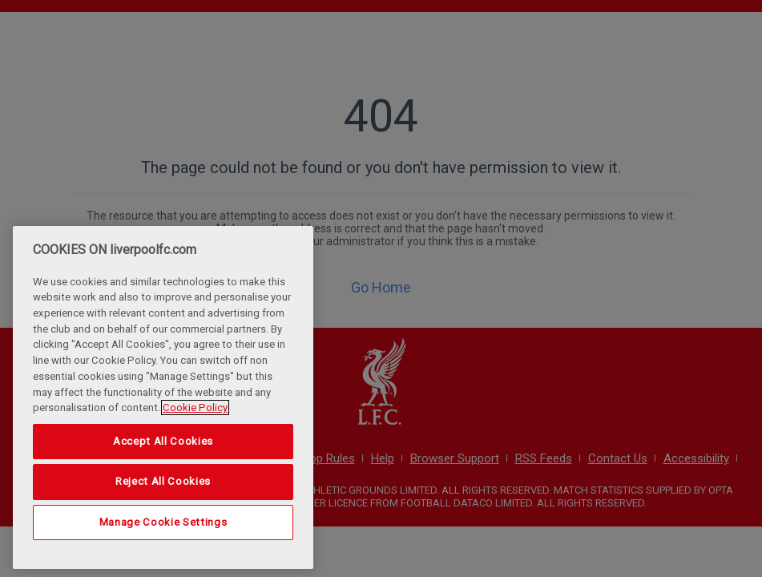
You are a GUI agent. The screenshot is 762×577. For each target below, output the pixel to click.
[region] (163, 397)
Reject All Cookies (163, 481)
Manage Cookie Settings (163, 522)
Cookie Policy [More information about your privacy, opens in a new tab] (195, 407)
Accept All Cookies (163, 441)
